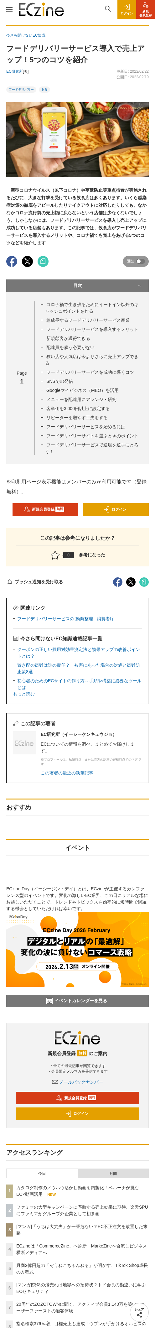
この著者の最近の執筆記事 (67, 772)
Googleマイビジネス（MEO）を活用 (82, 390)
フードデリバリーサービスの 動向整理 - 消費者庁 (65, 618)
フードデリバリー (21, 89)
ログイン (115, 509)
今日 (42, 1173)
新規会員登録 (44, 509)
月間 (113, 1173)
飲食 (44, 89)
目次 (108, 286)
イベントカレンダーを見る (76, 1001)
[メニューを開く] (9, 9)
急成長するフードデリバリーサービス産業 (88, 320)
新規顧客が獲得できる (68, 338)
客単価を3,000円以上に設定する (78, 408)
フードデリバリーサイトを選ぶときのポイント (92, 435)
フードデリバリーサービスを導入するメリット (92, 329)
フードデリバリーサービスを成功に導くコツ (90, 372)
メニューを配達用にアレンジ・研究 (81, 399)
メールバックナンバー (77, 1082)
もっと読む (24, 693)
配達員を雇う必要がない (70, 347)
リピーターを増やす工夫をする (77, 417)
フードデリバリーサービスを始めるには (85, 426)
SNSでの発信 (59, 381)
